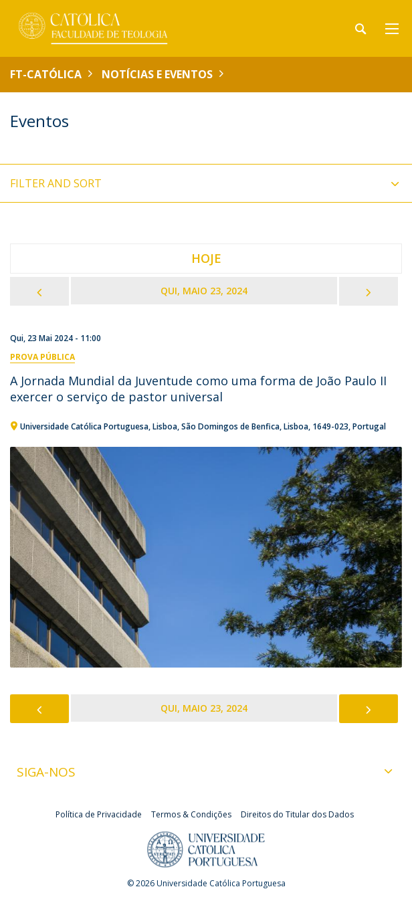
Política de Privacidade (99, 814)
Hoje (206, 258)
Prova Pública (42, 357)
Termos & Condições (191, 814)
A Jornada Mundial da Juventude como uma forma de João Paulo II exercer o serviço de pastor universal (198, 389)
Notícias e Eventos (157, 74)
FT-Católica (46, 74)
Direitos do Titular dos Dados (297, 814)
